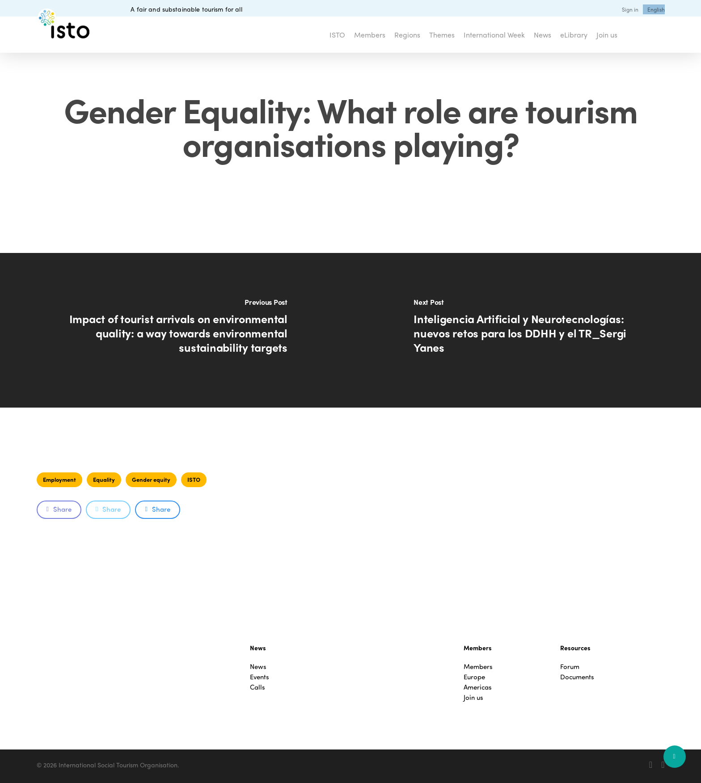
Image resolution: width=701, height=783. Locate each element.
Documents (577, 677)
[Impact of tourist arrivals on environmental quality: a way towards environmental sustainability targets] (175, 330)
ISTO (193, 479)
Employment (59, 479)
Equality (104, 479)
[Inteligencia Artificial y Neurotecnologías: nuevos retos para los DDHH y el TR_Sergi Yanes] (525, 330)
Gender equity (151, 479)
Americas (478, 687)
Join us (473, 697)
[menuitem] (656, 9)
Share (59, 509)
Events (259, 677)
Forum (569, 666)
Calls (257, 687)
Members (478, 666)
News (258, 666)
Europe (474, 677)
